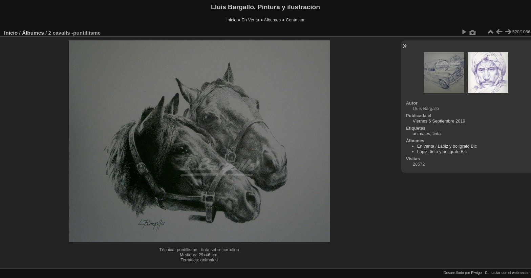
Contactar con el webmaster (507, 273)
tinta (436, 133)
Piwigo (476, 273)
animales (421, 133)
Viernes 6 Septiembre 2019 (439, 121)
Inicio (232, 19)
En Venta (250, 19)
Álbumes (33, 33)
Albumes (272, 19)
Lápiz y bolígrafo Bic (457, 146)
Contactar (295, 19)
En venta (425, 146)
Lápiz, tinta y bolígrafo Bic (442, 151)
